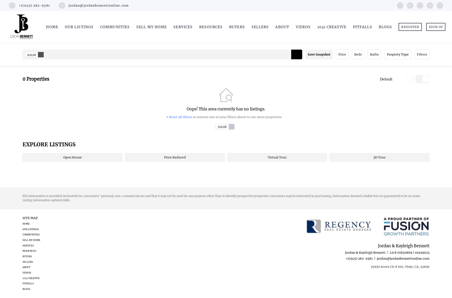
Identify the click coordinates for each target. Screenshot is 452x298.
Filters (422, 54)
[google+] (440, 5)
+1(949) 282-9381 (359, 259)
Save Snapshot (319, 54)
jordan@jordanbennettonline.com (403, 259)
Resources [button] (211, 27)
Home (52, 27)
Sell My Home (151, 27)
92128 (35, 54)
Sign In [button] (436, 27)
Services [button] (183, 27)
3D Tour (379, 157)
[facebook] (400, 5)
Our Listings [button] (79, 27)
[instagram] (420, 5)
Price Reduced (175, 157)
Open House (72, 157)
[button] (296, 54)
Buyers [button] (237, 27)
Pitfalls (362, 27)
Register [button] (410, 27)
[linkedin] (410, 5)
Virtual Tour (277, 157)
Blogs (385, 27)
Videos (303, 27)
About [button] (282, 27)
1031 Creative (331, 27)
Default (386, 79)
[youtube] (430, 5)
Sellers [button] (260, 27)
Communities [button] (115, 27)
